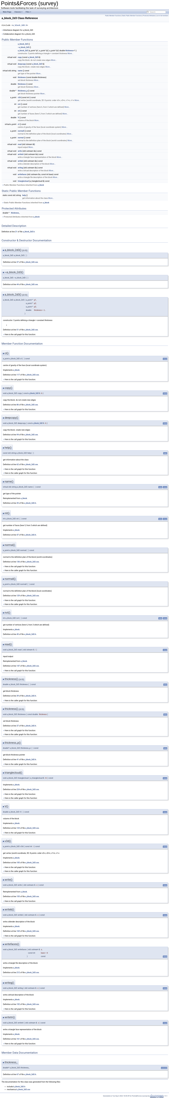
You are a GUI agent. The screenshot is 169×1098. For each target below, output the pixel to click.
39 (18, 696)
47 (18, 535)
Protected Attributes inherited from (21, 217)
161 (18, 1039)
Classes (18, 12)
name (20, 71)
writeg (20, 168)
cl (18, 124)
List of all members (162, 16)
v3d (19, 97)
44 (18, 284)
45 (18, 634)
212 (18, 972)
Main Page (7, 12)
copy (20, 57)
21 (16, 232)
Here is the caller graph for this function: (20, 473)
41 (18, 759)
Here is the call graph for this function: (19, 334)
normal (21, 138)
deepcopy (22, 64)
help (24, 195)
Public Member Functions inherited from (23, 185)
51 (18, 330)
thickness (69, 51)
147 (18, 666)
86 (18, 405)
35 (18, 503)
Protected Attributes (149, 16)
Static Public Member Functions (132, 16)
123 (18, 828)
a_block (41, 185)
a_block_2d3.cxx (31, 262)
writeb (20, 161)
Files (28, 12)
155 (18, 896)
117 (18, 375)
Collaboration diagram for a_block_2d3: (18, 34)
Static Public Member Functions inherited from (25, 203)
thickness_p (23, 91)
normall (21, 131)
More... (70, 53)
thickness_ (15, 213)
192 (18, 1004)
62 (18, 464)
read (20, 144)
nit (19, 111)
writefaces (22, 174)
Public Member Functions (113, 16)
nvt (19, 104)
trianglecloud (23, 181)
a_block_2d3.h (20, 25)
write (20, 151)
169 (18, 931)
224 (18, 789)
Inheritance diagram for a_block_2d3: (17, 30)
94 (18, 435)
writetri (21, 154)
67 (18, 1074)
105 (18, 863)
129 (18, 596)
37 (18, 262)
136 (18, 562)
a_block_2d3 (23, 44)
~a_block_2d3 (23, 47)
